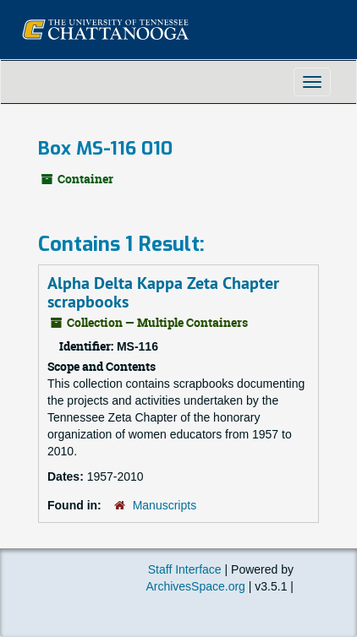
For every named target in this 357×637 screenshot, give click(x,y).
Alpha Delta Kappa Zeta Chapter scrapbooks (163, 292)
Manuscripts (164, 505)
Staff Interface (185, 569)
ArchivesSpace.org (195, 586)
